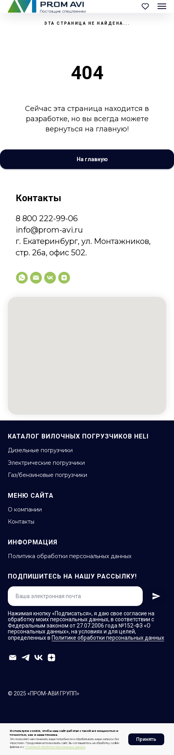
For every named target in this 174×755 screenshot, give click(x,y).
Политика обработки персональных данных (69, 556)
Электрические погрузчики (46, 462)
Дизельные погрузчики (40, 450)
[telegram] (25, 657)
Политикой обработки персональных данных (55, 747)
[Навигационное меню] (162, 6)
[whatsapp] (22, 278)
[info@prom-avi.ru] (36, 278)
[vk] (50, 278)
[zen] (64, 278)
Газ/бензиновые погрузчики (47, 474)
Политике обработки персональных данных (108, 638)
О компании (25, 509)
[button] (145, 6)
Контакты (21, 521)
